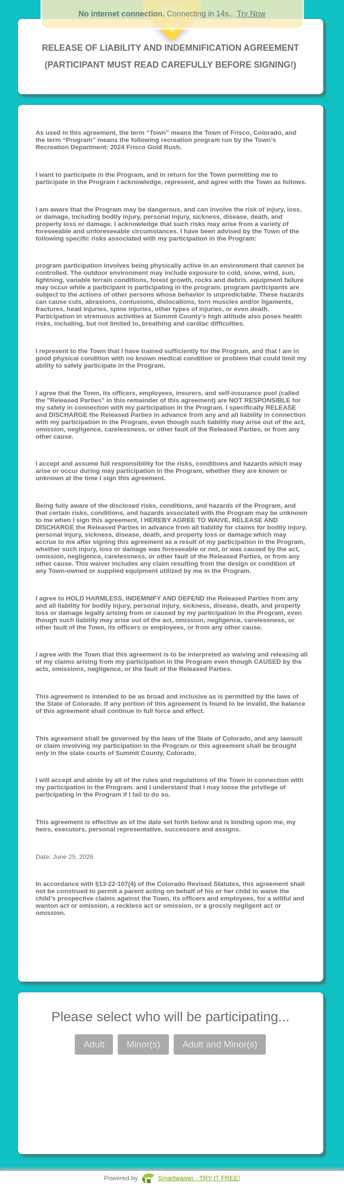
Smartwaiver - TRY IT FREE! (199, 1178)
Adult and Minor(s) (219, 1044)
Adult (93, 1044)
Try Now (251, 14)
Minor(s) (143, 1044)
